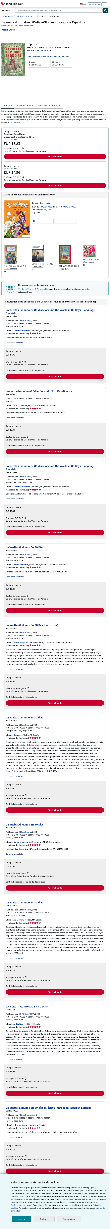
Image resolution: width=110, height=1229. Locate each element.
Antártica (18, 1026)
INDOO (17, 407)
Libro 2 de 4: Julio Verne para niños (17, 25)
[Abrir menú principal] (6, 10)
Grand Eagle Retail (23, 644)
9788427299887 (69, 207)
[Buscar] (105, 10)
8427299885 (47, 207)
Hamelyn (18, 736)
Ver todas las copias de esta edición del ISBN (48, 56)
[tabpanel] (53, 117)
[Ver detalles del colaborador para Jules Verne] (8, 29)
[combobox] (59, 10)
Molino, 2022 (46, 210)
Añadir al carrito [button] (55, 157)
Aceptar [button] (21, 1219)
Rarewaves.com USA (24, 844)
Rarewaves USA (21, 566)
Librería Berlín (20, 1127)
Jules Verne (27, 291)
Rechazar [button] (44, 1219)
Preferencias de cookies (91, 1205)
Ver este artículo (10, 140)
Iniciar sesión (95, 4)
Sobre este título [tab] (24, 105)
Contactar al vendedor (14, 344)
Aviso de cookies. (72, 1208)
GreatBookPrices (22, 331)
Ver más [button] (10, 123)
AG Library (19, 922)
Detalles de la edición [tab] (48, 105)
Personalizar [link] (69, 1219)
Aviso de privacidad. (71, 1211)
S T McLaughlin (41, 291)
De (38, 63)
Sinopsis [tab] (8, 105)
